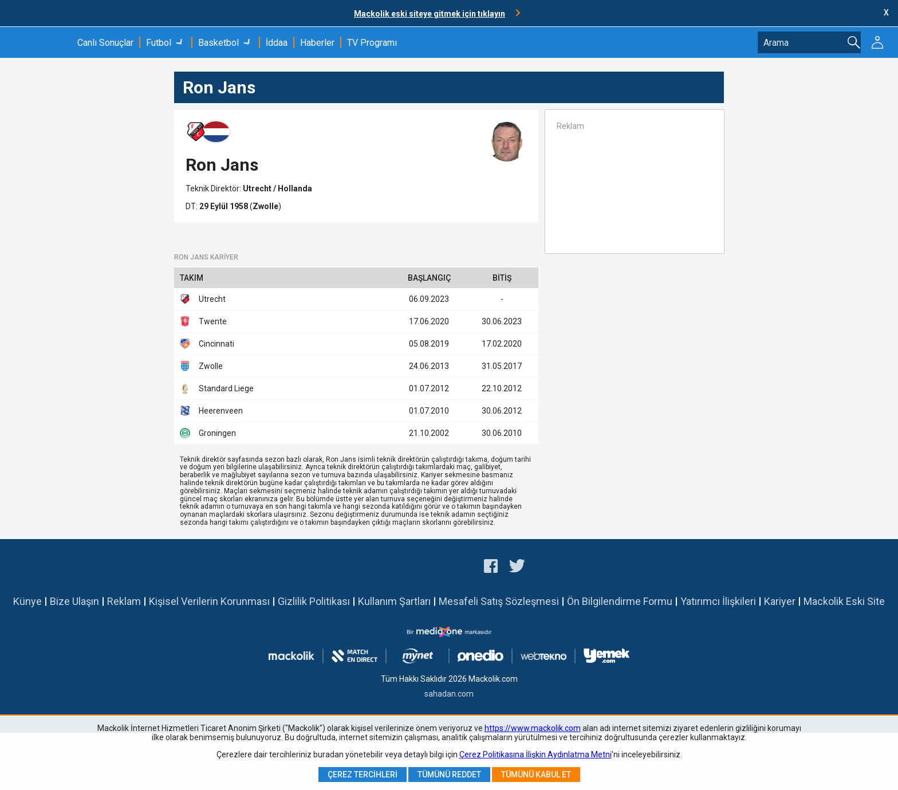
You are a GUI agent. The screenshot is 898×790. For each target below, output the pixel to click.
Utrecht (258, 188)
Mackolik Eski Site (844, 601)
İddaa (276, 42)
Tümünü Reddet (449, 774)
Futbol (158, 42)
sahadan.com (449, 693)
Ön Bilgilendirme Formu (619, 601)
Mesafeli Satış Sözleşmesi (499, 601)
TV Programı (372, 42)
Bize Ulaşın (74, 601)
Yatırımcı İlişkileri (718, 601)
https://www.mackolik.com (533, 728)
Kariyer (779, 601)
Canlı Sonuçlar (105, 42)
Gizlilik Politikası (314, 601)
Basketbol (218, 42)
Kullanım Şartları (394, 601)
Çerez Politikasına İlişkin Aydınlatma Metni (535, 754)
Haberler (317, 42)
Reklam (124, 601)
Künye (27, 601)
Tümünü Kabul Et (536, 774)
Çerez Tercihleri (362, 774)
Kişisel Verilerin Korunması (209, 601)
